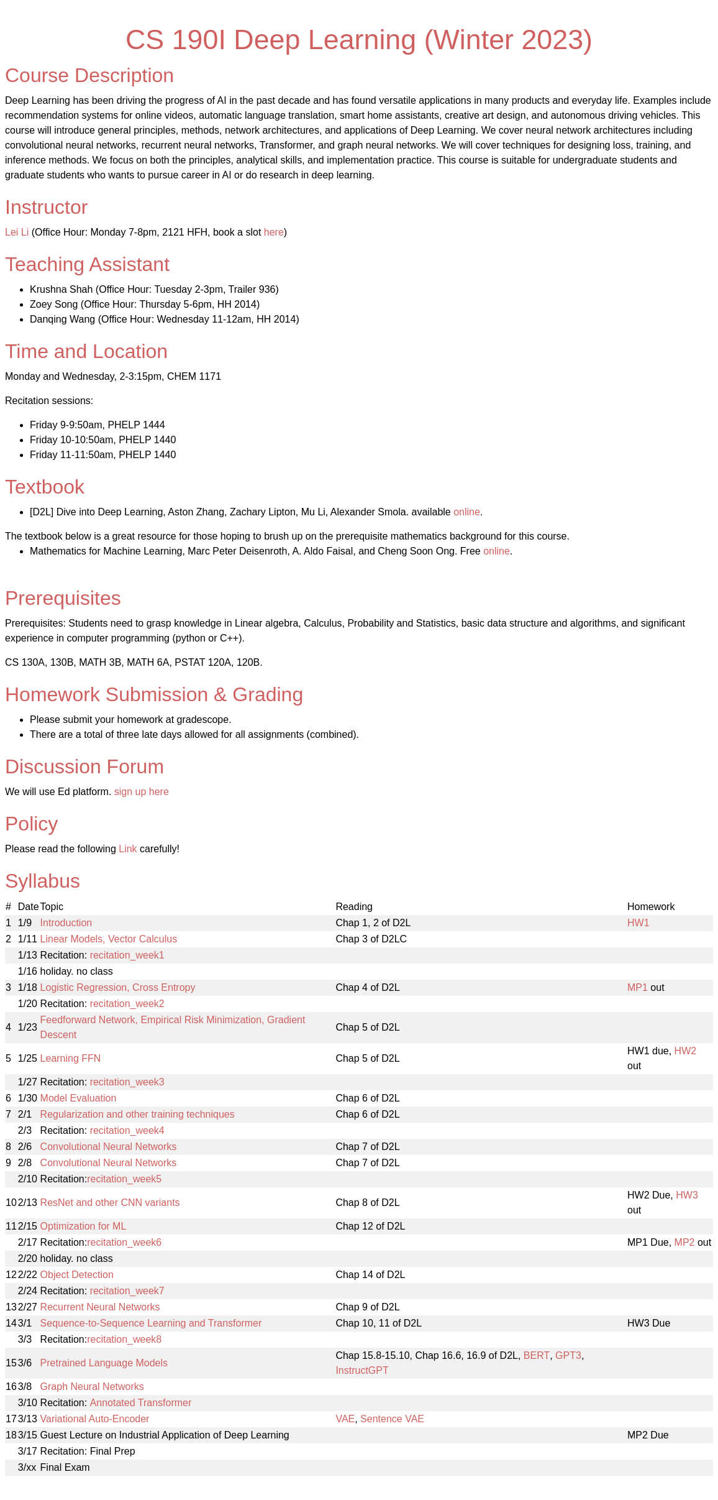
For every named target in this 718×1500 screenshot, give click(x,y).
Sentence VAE (392, 1419)
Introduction (66, 923)
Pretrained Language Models (104, 1363)
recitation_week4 (127, 1130)
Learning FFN (70, 1058)
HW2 (686, 1051)
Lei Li (17, 232)
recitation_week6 (124, 1242)
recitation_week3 (127, 1082)
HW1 (638, 923)
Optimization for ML (83, 1226)
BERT (537, 1355)
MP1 (637, 987)
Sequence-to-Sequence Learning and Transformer (151, 1323)
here (274, 232)
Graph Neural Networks (92, 1386)
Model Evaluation (78, 1098)
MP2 (685, 1242)
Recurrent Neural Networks (100, 1307)
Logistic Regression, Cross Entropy (118, 987)
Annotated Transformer (141, 1402)
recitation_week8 (124, 1339)
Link (128, 849)
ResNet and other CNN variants (110, 1202)
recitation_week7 (127, 1291)
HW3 (687, 1195)
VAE (345, 1419)
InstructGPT (361, 1370)
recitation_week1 (127, 955)
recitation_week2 (127, 1003)
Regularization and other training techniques (137, 1114)
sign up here (141, 791)
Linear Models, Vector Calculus (109, 939)
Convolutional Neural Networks (108, 1146)
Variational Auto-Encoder (95, 1419)
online (466, 512)
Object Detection (77, 1274)
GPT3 (568, 1355)
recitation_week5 (124, 1179)
